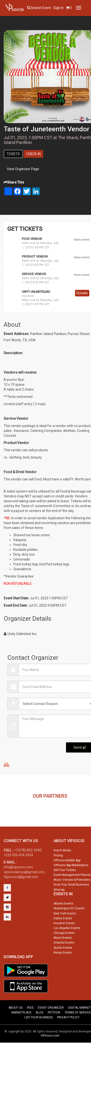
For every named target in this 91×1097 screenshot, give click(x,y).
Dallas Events (63, 938)
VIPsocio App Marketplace (71, 885)
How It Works (62, 870)
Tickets (13, 154)
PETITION (54, 1032)
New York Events (65, 933)
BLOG (39, 1032)
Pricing (58, 875)
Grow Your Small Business (71, 904)
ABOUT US (15, 1027)
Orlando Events (64, 962)
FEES (30, 1027)
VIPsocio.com (50, 1055)
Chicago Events (64, 953)
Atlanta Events (63, 923)
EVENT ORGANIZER (51, 1027)
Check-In (33, 154)
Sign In (58, 8)
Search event (41, 8)
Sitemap (59, 909)
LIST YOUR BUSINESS (39, 1037)
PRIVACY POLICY (68, 1037)
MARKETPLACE (21, 1032)
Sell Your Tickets (65, 890)
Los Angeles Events (67, 948)
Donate (82, 293)
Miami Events (63, 957)
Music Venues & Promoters (72, 899)
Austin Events (63, 967)
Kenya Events (63, 972)
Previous (6, 812)
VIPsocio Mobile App (67, 880)
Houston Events (64, 943)
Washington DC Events (69, 928)
